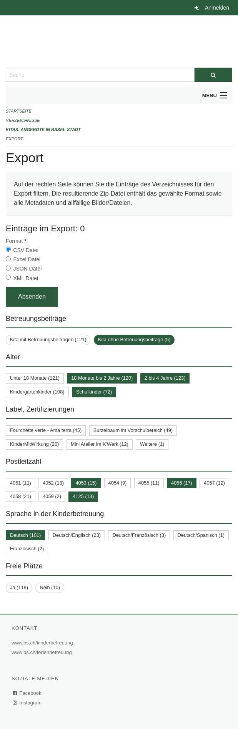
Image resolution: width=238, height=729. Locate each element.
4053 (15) (86, 483)
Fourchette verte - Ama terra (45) (46, 430)
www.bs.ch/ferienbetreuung (43, 652)
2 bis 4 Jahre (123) (165, 378)
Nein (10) (50, 587)
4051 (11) (20, 483)
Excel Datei (26, 259)
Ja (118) (19, 587)
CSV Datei (25, 250)
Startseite (19, 111)
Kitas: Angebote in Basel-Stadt (43, 129)
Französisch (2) (27, 548)
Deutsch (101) (25, 535)
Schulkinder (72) (94, 392)
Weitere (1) (152, 444)
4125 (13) (83, 496)
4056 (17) (181, 483)
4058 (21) (20, 496)
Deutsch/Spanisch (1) (201, 535)
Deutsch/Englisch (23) (77, 535)
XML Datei (25, 278)
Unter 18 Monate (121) (35, 378)
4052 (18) (53, 483)
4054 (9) (117, 483)
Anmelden (217, 8)
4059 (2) (52, 496)
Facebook (27, 693)
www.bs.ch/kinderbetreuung (43, 643)
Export (14, 138)
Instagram (27, 703)
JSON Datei (27, 269)
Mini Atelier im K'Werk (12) (99, 444)
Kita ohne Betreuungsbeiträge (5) (134, 339)
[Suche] (213, 75)
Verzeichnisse (23, 120)
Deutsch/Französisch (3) (139, 535)
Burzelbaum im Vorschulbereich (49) (133, 430)
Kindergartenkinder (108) (37, 392)
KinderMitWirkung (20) (34, 444)
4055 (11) (149, 483)
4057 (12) (214, 483)
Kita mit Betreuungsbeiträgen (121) (48, 339)
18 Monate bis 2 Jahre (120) (102, 378)
